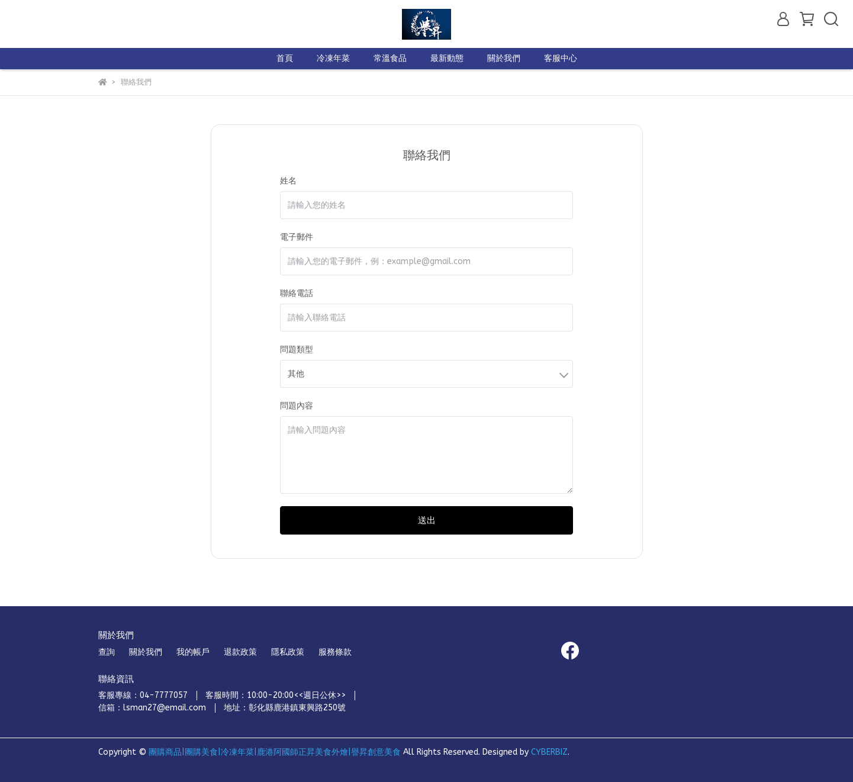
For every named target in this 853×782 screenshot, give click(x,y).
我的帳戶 (193, 652)
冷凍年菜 (333, 58)
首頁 (284, 58)
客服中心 (560, 58)
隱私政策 (287, 652)
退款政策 (240, 652)
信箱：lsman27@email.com (152, 708)
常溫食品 (390, 58)
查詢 (106, 652)
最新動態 (446, 58)
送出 (427, 520)
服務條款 (335, 652)
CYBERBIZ (549, 752)
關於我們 (503, 58)
